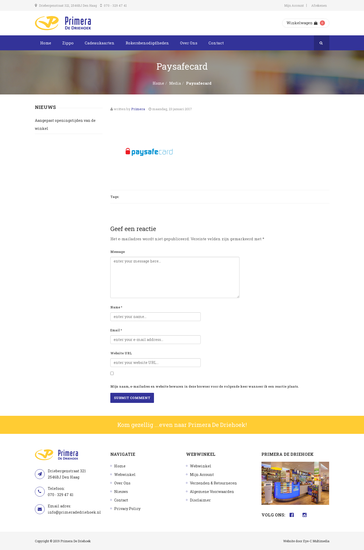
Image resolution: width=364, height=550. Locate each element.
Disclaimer (200, 500)
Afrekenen (319, 5)
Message (117, 252)
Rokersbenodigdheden (147, 42)
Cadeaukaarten (99, 42)
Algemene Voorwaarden (212, 491)
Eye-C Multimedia (316, 541)
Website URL (121, 353)
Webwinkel (125, 474)
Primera (138, 109)
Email (116, 330)
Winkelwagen (301, 22)
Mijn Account (294, 5)
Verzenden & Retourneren (213, 483)
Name (116, 307)
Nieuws (121, 491)
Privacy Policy (127, 508)
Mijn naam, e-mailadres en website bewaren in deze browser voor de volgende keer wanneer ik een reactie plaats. (204, 386)
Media (175, 83)
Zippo (68, 42)
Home (45, 42)
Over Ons (188, 42)
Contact (216, 42)
